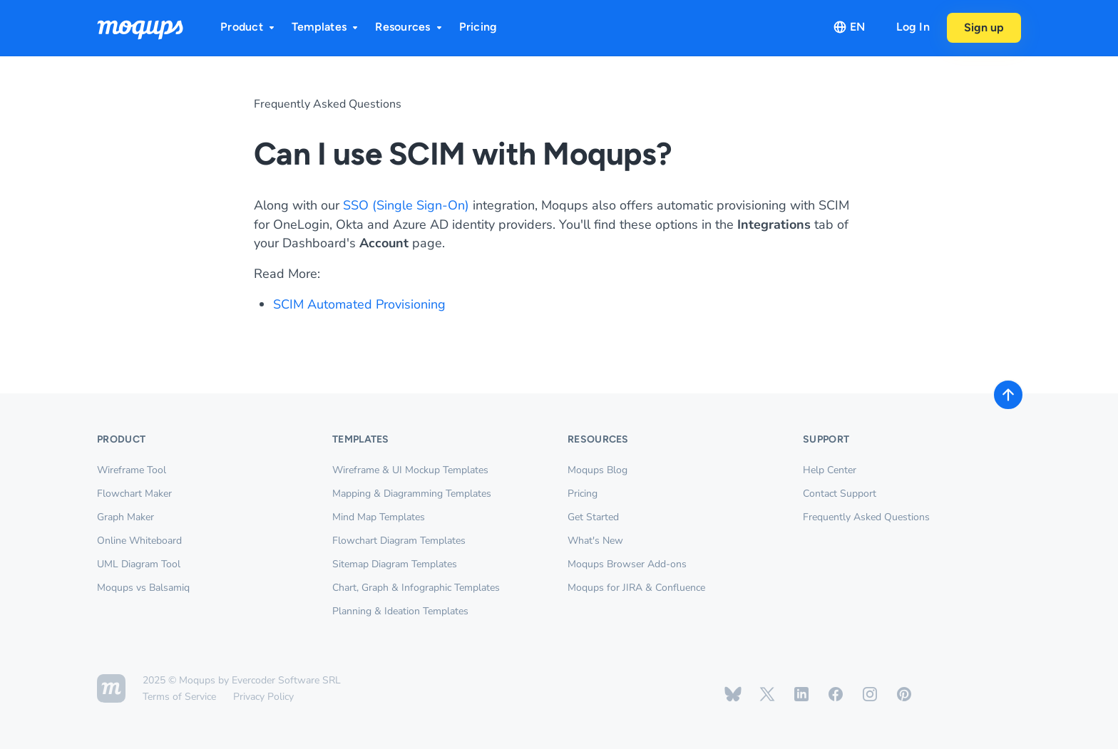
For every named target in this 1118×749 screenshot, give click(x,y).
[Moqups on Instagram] (869, 694)
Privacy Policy (263, 696)
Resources (409, 26)
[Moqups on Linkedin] (801, 694)
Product (248, 26)
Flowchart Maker (134, 493)
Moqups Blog (597, 470)
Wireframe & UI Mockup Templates (410, 470)
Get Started (593, 517)
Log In (913, 26)
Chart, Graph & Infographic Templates (416, 587)
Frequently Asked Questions (327, 104)
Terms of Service (179, 696)
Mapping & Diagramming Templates (411, 493)
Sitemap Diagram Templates (394, 564)
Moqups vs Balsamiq (143, 587)
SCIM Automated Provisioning (359, 304)
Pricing (478, 26)
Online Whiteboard (139, 540)
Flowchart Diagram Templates (399, 540)
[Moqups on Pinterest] (904, 694)
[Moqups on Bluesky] (733, 694)
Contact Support (839, 493)
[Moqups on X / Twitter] (767, 694)
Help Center (829, 470)
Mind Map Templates (378, 517)
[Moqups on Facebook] (835, 694)
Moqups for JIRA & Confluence (636, 587)
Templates (326, 26)
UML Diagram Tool (138, 564)
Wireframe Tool (131, 470)
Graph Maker (125, 517)
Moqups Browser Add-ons (627, 564)
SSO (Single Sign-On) (406, 205)
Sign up (984, 27)
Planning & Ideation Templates (400, 611)
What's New (595, 540)
